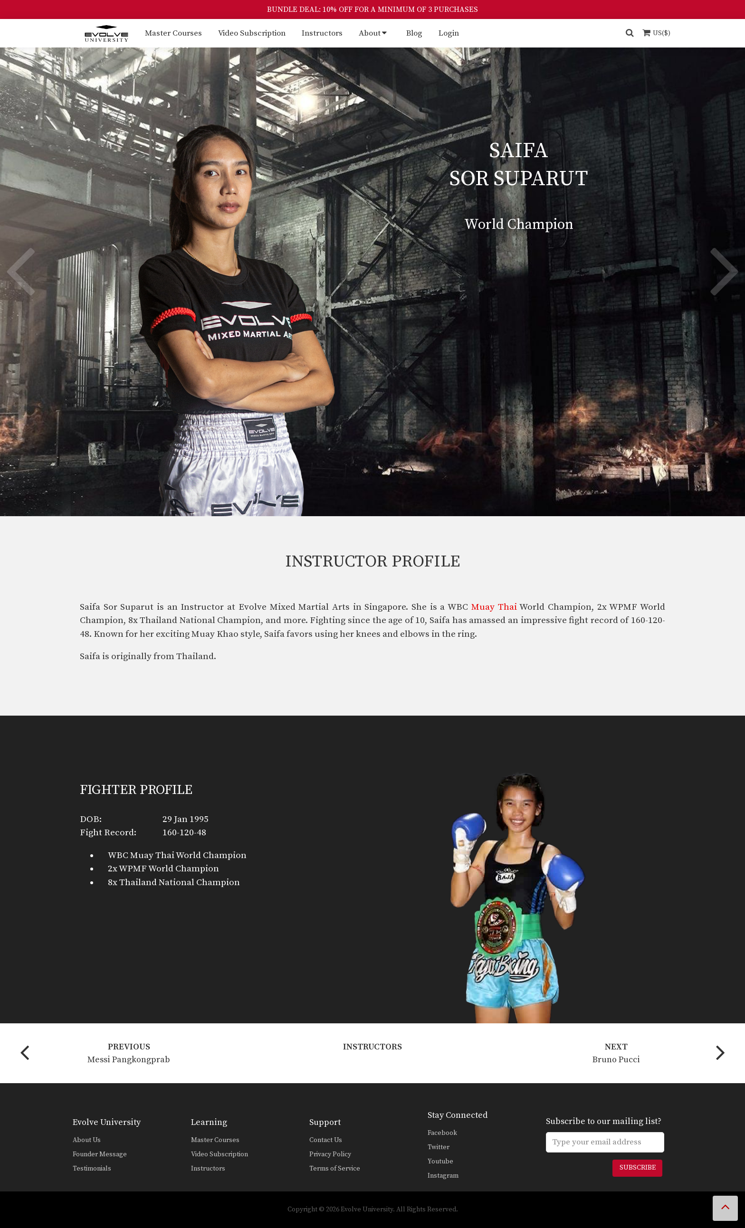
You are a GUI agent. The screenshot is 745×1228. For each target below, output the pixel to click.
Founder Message (100, 1154)
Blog (414, 33)
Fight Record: (108, 832)
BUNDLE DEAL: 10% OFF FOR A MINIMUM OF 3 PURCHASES (372, 9)
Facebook (442, 1133)
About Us (87, 1140)
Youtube (440, 1161)
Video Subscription (252, 33)
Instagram (443, 1175)
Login (449, 33)
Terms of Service (334, 1168)
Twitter (438, 1147)
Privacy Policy (330, 1154)
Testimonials (92, 1168)
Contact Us (325, 1140)
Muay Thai (494, 607)
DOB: (91, 819)
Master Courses (173, 33)
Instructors (322, 33)
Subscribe (638, 1167)
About (370, 33)
